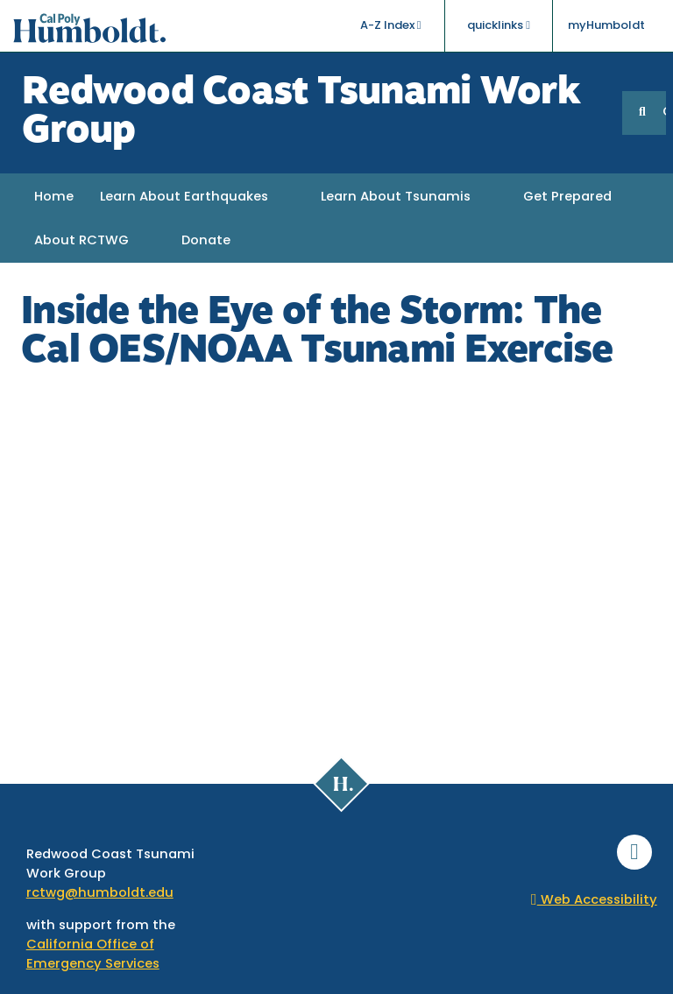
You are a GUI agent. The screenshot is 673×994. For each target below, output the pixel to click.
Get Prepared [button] (567, 197)
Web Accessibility (594, 900)
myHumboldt (606, 26)
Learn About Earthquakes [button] (184, 197)
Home (54, 197)
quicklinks (498, 25)
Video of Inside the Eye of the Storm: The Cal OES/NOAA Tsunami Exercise (336, 557)
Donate (205, 241)
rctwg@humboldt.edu (100, 893)
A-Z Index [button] (391, 25)
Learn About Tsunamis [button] (396, 197)
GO (664, 112)
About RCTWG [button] (81, 241)
